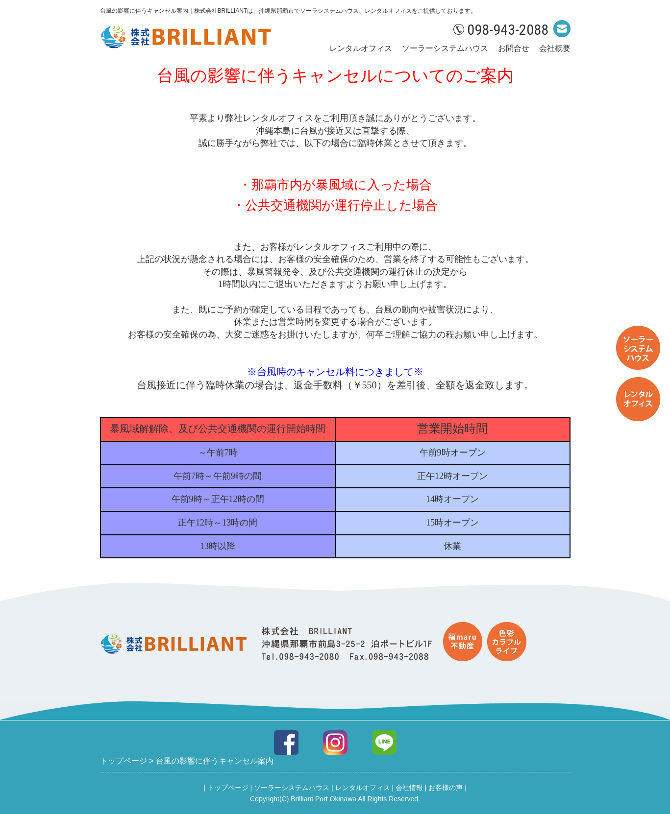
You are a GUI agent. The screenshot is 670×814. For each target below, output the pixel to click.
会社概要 (555, 48)
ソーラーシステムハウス (445, 48)
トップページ (227, 787)
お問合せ (513, 48)
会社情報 (409, 787)
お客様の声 (445, 787)
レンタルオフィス (360, 48)
